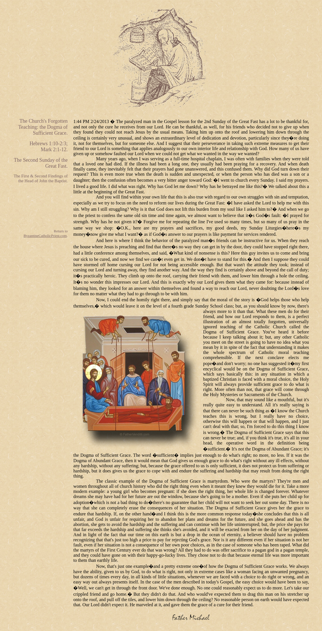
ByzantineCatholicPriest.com (45, 235)
